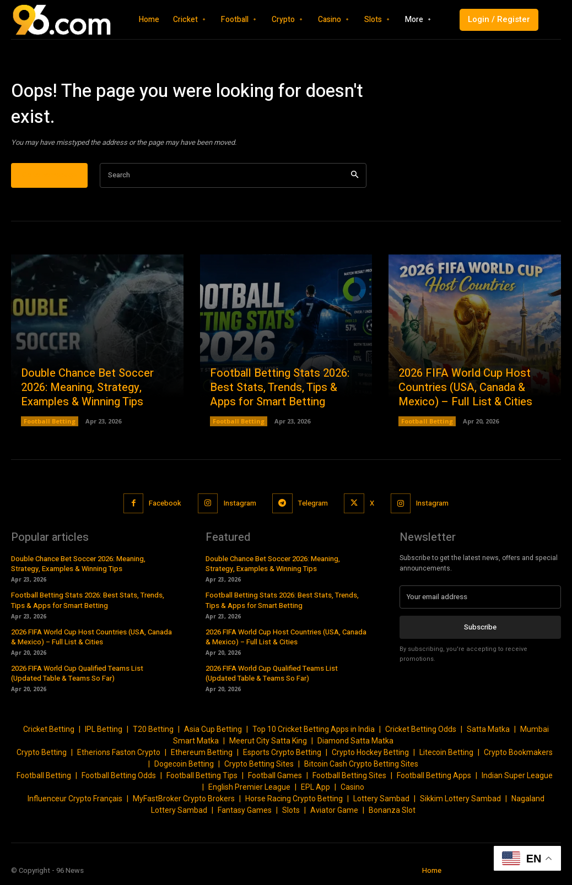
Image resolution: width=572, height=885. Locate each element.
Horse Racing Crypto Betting (294, 798)
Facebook (165, 503)
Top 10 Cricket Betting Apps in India (313, 729)
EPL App (315, 787)
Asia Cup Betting (213, 729)
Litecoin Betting (446, 752)
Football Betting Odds (119, 775)
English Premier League (249, 787)
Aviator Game (334, 810)
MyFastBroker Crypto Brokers (184, 798)
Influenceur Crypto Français (75, 798)
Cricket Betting (48, 729)
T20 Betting (153, 729)
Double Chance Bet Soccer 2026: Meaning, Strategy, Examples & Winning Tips (87, 387)
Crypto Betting (42, 752)
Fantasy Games (245, 810)
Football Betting (49, 421)
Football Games (275, 775)
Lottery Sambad (381, 798)
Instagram (239, 503)
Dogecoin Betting (184, 763)
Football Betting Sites (349, 775)
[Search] (354, 175)
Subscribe (480, 627)
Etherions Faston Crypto (118, 752)
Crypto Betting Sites (259, 763)
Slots (291, 810)
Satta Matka (488, 729)
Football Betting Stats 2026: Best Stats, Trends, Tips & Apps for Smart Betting (279, 387)
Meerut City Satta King (268, 740)
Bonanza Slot (392, 810)
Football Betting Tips (202, 775)
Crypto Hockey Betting (370, 752)
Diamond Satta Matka (355, 740)
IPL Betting (103, 729)
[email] (480, 597)
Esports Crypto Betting (282, 752)
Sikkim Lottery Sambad (460, 798)
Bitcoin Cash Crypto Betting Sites (361, 763)
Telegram (313, 503)
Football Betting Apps (434, 775)
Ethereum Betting (202, 752)
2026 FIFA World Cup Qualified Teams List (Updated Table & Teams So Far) (77, 673)
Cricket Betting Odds (420, 729)
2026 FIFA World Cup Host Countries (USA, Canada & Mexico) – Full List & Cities (465, 387)
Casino (352, 787)
